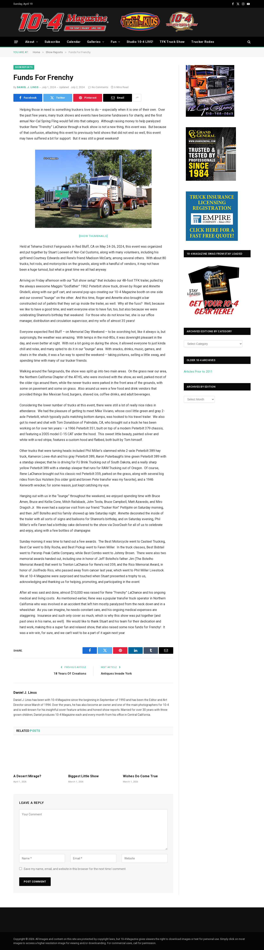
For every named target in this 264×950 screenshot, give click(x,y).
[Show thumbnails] (93, 236)
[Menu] (16, 41)
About (29, 42)
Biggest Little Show (83, 776)
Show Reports (24, 67)
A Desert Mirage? (27, 776)
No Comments (98, 87)
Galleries (94, 42)
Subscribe (52, 42)
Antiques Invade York (116, 673)
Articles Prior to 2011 (198, 371)
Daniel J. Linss (27, 87)
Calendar (73, 42)
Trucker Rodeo (202, 42)
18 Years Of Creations (70, 673)
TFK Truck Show (172, 42)
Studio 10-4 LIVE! (140, 42)
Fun (114, 42)
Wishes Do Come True (140, 776)
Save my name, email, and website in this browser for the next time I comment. (75, 869)
